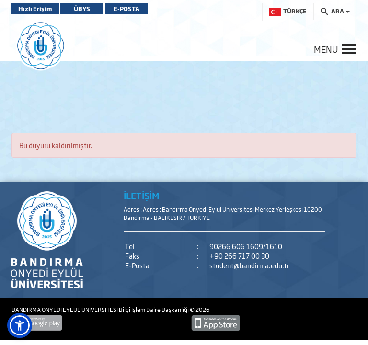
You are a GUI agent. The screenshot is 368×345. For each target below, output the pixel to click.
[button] (20, 325)
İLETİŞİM (141, 195)
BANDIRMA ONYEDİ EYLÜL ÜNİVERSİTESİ (65, 309)
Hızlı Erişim (35, 8)
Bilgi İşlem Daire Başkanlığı (154, 309)
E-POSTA (126, 8)
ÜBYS (82, 8)
